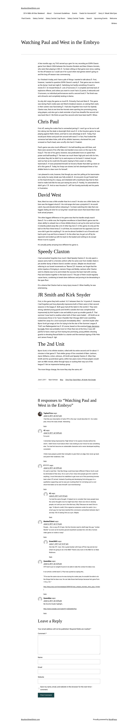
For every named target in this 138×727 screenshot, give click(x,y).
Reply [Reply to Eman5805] (50, 557)
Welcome (113, 18)
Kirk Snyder (92, 380)
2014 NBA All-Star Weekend (34, 13)
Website (41, 677)
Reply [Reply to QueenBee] (45, 594)
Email (40, 667)
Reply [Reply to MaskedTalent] (45, 537)
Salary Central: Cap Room (55, 18)
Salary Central (38, 18)
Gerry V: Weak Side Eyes (107, 13)
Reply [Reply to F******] (45, 489)
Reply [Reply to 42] (45, 461)
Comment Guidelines (62, 13)
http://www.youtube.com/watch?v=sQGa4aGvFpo (60, 609)
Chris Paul (68, 380)
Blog (61, 380)
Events (74, 13)
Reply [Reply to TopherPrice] (45, 426)
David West (77, 380)
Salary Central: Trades (76, 18)
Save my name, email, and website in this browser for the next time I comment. (66, 688)
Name (40, 657)
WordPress (113, 719)
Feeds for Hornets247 (87, 13)
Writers (114, 23)
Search (89, 18)
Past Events (26, 18)
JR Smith (84, 380)
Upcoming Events (100, 18)
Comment (42, 633)
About (49, 13)
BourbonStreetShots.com (30, 8)
